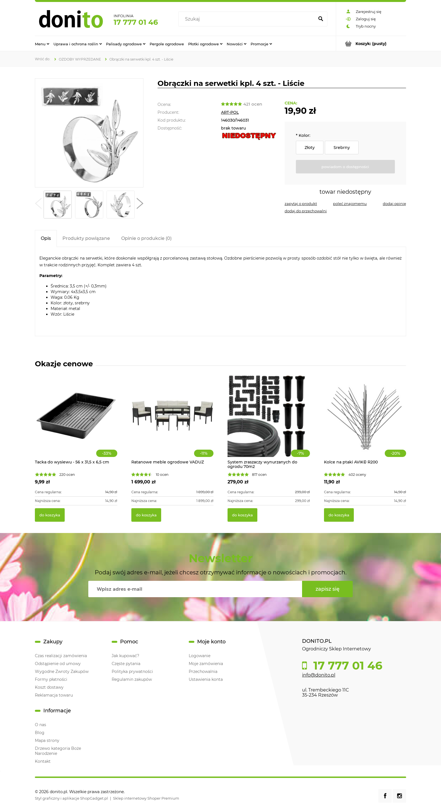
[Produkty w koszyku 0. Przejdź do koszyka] (371, 43)
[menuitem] (42, 43)
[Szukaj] (320, 19)
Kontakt (43, 761)
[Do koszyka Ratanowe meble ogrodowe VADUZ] (146, 515)
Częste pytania (126, 663)
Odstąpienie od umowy (58, 663)
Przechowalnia (203, 671)
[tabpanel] (220, 291)
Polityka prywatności (132, 671)
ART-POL (230, 112)
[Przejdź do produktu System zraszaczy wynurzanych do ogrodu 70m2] (269, 421)
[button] (38, 204)
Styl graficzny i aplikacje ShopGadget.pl (71, 798)
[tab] (46, 238)
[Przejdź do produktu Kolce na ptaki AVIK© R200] (365, 421)
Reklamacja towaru (54, 695)
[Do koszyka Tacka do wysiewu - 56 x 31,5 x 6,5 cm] (50, 515)
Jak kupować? (125, 655)
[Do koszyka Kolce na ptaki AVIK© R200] (339, 515)
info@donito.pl (318, 675)
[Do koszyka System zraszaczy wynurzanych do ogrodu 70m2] (242, 515)
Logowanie (199, 655)
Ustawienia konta (206, 679)
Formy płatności (51, 679)
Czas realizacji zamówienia (61, 655)
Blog (39, 732)
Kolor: (303, 135)
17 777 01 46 (136, 22)
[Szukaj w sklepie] (247, 19)
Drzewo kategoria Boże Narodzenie (58, 751)
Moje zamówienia (206, 663)
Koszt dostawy (49, 687)
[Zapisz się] (327, 589)
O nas (40, 724)
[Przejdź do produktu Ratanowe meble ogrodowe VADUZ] (172, 421)
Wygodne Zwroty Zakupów (62, 671)
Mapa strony (47, 740)
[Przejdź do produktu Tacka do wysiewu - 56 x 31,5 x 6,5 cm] (76, 421)
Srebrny (342, 147)
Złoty (310, 147)
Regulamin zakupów (132, 679)
